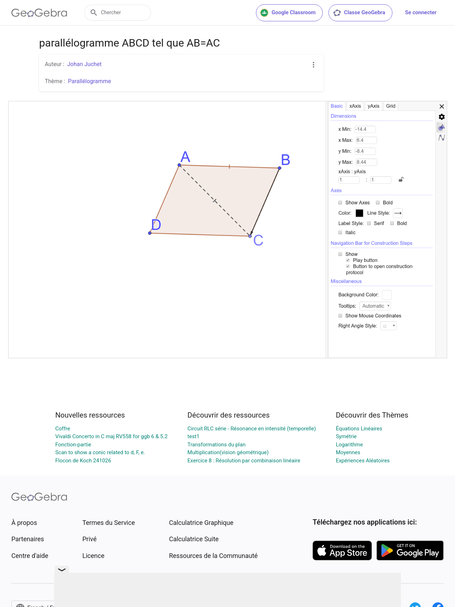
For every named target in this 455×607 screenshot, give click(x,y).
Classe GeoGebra (359, 13)
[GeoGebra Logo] (39, 13)
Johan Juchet (84, 64)
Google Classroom (288, 13)
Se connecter (421, 12)
